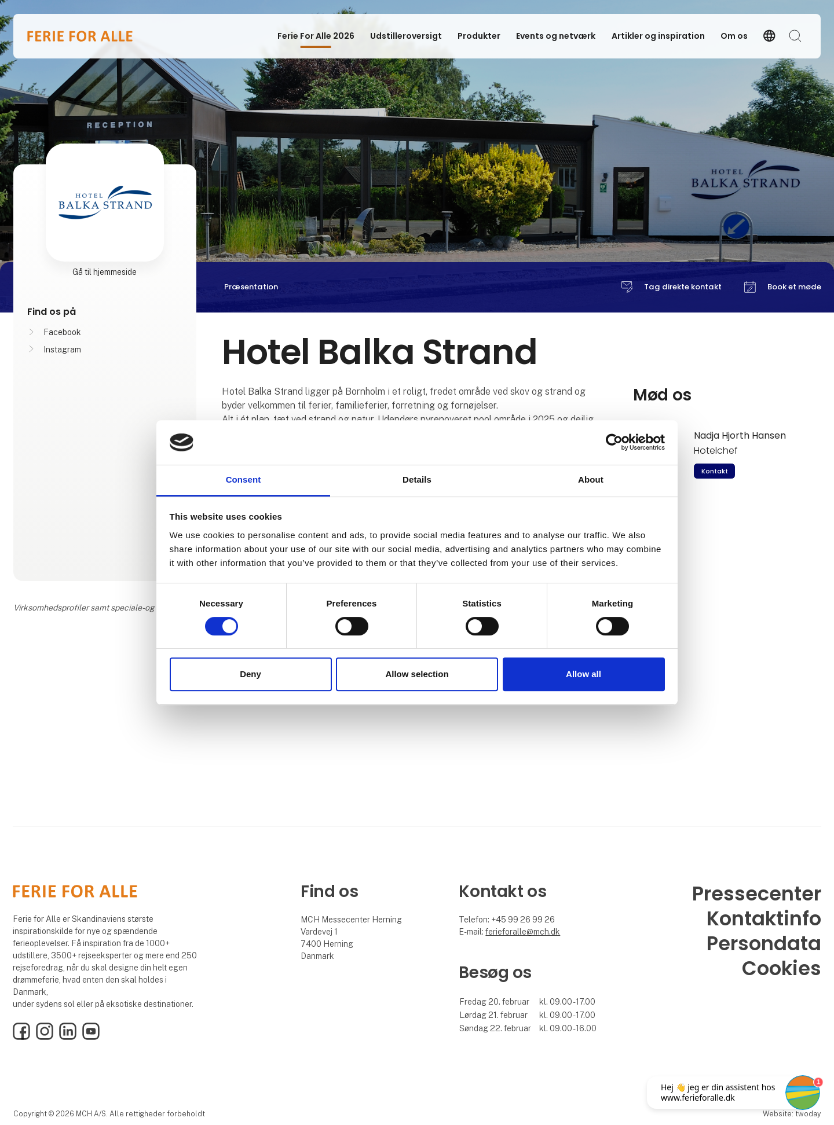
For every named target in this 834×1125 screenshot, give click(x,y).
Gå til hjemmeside (104, 272)
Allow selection (416, 674)
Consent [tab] (243, 479)
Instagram (62, 349)
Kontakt (714, 471)
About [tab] (590, 479)
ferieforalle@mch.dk (522, 931)
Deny (250, 674)
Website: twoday (792, 1113)
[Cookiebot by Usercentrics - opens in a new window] (614, 442)
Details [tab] (417, 479)
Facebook (62, 332)
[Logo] (80, 36)
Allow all (583, 674)
